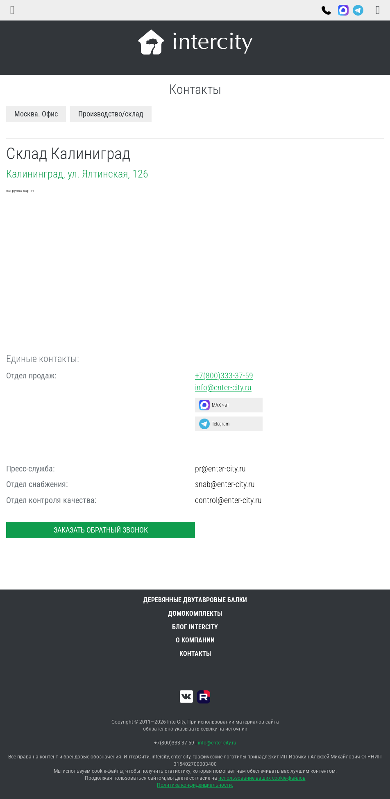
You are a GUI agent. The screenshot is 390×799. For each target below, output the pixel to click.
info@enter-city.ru (223, 387)
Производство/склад (110, 113)
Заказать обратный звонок (101, 530)
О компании (195, 640)
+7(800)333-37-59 (326, 11)
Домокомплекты (195, 613)
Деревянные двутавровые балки (195, 600)
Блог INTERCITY (195, 627)
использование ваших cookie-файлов (262, 778)
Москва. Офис (36, 113)
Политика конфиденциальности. (195, 785)
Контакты (195, 654)
